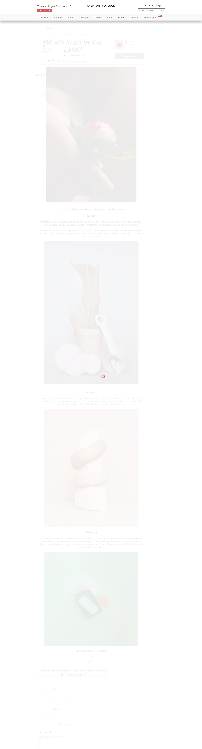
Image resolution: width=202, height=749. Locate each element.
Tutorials (44, 18)
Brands (122, 18)
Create (44, 11)
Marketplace (151, 18)
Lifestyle (84, 18)
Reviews (58, 18)
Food (110, 18)
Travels (98, 18)
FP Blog (135, 18)
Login (159, 5)
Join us (147, 5)
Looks (71, 18)
